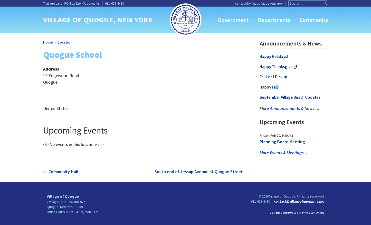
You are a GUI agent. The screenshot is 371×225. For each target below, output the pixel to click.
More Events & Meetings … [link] (284, 152)
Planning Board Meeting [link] (282, 141)
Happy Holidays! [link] (274, 56)
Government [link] (233, 19)
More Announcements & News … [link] (289, 108)
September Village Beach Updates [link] (290, 97)
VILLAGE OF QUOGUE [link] (78, 19)
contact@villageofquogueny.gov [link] (259, 3)
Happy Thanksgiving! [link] (278, 66)
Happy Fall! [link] (269, 87)
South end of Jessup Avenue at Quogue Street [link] (201, 171)
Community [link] (314, 19)
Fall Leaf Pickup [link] (273, 77)
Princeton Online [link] (313, 212)
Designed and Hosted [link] (284, 212)
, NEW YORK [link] (133, 19)
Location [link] (65, 42)
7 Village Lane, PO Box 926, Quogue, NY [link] (71, 3)
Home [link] (48, 42)
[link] (185, 19)
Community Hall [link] (60, 171)
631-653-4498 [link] (114, 3)
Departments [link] (274, 19)
